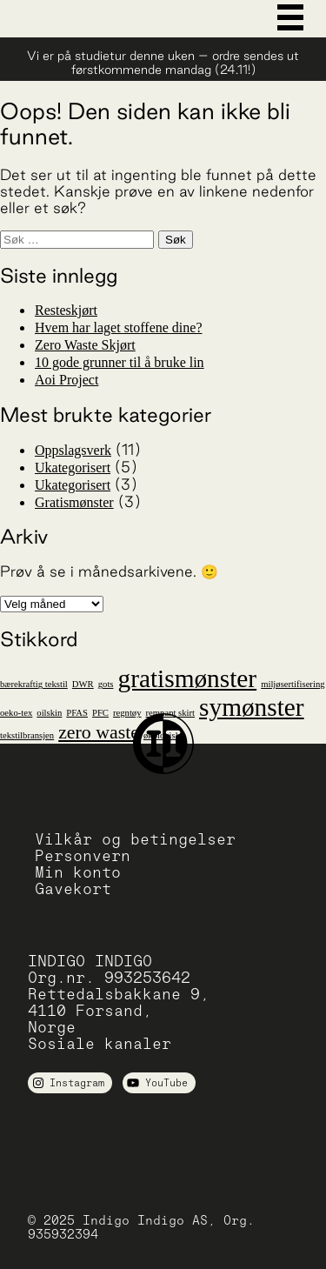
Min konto (78, 872)
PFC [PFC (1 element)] (100, 713)
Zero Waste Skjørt (85, 344)
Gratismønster (74, 502)
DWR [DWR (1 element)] (83, 684)
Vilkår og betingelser (135, 839)
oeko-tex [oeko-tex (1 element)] (16, 713)
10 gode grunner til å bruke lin (119, 362)
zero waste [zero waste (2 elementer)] (98, 732)
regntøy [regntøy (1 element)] (127, 713)
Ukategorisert (72, 467)
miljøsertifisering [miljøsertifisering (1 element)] (292, 684)
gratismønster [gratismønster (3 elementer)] (186, 678)
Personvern (82, 855)
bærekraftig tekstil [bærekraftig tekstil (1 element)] (34, 684)
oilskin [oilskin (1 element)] (49, 713)
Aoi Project (66, 379)
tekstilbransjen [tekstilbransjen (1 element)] (27, 735)
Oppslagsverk (73, 450)
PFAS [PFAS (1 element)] (77, 713)
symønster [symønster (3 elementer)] (251, 707)
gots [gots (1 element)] (106, 684)
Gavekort (73, 888)
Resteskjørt (66, 310)
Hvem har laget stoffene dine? (119, 327)
